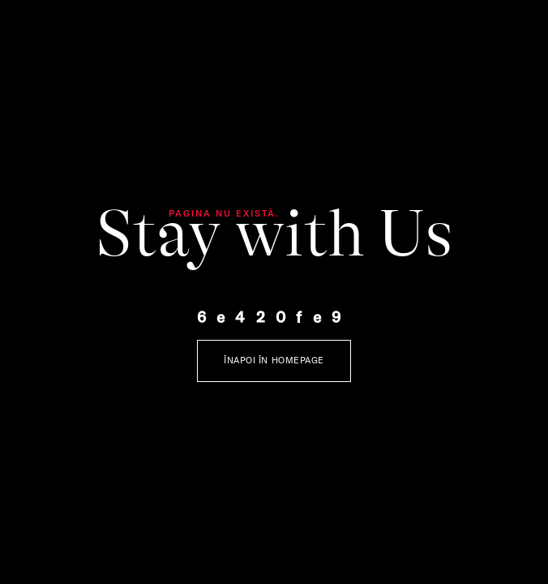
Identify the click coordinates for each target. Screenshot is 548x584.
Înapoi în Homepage (274, 360)
